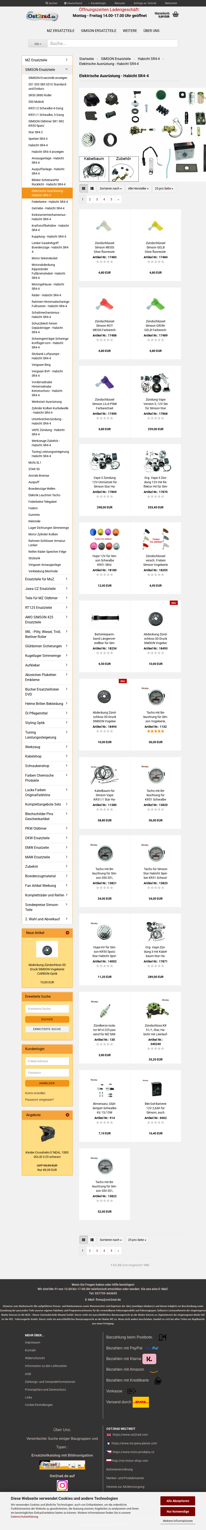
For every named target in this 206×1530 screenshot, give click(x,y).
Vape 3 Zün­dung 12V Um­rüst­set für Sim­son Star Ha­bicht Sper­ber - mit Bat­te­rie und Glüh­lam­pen (104, 482)
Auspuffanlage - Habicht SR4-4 (48, 171)
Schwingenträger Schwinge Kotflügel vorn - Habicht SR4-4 (50, 343)
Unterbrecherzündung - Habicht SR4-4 (47, 421)
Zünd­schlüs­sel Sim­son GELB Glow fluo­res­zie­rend (155, 247)
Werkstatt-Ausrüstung (47, 401)
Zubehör (31, 866)
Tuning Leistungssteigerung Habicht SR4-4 (50, 454)
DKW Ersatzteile (37, 838)
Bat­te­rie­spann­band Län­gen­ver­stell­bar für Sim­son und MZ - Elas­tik (104, 639)
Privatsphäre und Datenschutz (45, 1389)
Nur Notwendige (178, 1511)
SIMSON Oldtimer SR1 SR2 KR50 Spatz (46, 123)
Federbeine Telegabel (42, 501)
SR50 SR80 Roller (40, 95)
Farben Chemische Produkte (39, 777)
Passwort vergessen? (39, 1099)
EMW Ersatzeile (37, 848)
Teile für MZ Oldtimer (41, 598)
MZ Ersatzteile (60, 31)
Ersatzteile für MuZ (39, 579)
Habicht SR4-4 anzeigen (48, 151)
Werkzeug (32, 747)
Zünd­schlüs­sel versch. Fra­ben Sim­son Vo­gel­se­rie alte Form (155, 560)
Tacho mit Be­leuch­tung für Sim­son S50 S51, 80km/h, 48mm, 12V (104, 873)
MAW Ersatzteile (37, 857)
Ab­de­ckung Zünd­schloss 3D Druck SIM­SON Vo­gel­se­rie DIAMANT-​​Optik (104, 717)
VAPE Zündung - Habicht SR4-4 (48, 432)
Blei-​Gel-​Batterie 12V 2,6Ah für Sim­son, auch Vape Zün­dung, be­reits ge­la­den (155, 1108)
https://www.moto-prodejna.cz (133, 1452)
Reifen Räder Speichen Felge (47, 551)
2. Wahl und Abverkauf (42, 919)
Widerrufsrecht (35, 1358)
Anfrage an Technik (144, 3)
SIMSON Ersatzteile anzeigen (47, 78)
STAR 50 (34, 469)
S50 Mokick (36, 101)
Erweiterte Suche (47, 1029)
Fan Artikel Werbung (40, 886)
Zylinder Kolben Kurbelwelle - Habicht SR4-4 (50, 410)
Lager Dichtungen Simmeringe (48, 527)
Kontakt (30, 1350)
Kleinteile (34, 521)
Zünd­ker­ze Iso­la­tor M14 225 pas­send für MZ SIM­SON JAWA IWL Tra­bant (104, 1030)
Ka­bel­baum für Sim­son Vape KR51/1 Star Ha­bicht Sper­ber (105, 795)
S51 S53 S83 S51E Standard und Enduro (47, 86)
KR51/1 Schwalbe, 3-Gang (46, 115)
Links (28, 1397)
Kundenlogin (97, 3)
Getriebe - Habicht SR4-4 (48, 208)
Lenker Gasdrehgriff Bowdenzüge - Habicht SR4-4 (50, 247)
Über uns (151, 31)
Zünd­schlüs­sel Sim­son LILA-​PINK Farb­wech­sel (104, 404)
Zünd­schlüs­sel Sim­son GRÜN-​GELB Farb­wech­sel (155, 326)
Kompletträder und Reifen (44, 895)
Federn (33, 508)
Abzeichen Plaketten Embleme (40, 677)
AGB (28, 1374)
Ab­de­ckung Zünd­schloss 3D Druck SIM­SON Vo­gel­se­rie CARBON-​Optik (47, 969)
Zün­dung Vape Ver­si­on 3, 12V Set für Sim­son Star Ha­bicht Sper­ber (155, 404)
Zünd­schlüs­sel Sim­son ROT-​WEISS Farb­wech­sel (104, 326)
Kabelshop (33, 756)
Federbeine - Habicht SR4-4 (50, 201)
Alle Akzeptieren (177, 1501)
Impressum (32, 1342)
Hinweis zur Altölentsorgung (125, 1486)
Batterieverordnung (119, 1469)
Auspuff (33, 482)
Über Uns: (62, 1430)
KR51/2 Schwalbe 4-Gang (45, 108)
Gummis (34, 514)
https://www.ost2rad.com (130, 1434)
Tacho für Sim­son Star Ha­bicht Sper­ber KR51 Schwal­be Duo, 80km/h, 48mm (155, 873)
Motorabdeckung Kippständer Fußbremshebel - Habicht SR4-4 (48, 271)
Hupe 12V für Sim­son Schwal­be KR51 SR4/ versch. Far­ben (104, 560)
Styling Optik (35, 723)
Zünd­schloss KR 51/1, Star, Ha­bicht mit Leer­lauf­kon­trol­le (155, 1030)
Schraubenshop (37, 766)
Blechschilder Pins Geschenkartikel (39, 816)
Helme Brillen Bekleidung (44, 704)
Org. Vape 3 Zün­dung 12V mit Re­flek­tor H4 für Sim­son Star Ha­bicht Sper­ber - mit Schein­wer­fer (155, 482)
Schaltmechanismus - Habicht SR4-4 (46, 315)
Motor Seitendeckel (44, 258)
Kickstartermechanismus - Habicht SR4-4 (49, 217)
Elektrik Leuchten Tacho (44, 495)
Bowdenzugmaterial (40, 876)
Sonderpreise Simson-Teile (42, 907)
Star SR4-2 (35, 132)
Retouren (118, 3)
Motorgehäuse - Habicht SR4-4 (48, 286)
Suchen (52, 3)
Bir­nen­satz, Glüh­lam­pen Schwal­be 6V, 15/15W (104, 1108)
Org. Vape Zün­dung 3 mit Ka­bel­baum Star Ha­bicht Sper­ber (155, 952)
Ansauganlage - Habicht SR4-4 (48, 160)
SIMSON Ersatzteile (98, 31)
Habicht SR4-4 (38, 145)
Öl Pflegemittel (36, 713)
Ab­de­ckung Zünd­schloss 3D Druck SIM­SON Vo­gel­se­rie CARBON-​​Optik (155, 639)
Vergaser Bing (41, 364)
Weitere (130, 31)
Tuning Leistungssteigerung (40, 734)
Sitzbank (34, 558)
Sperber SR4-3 (38, 138)
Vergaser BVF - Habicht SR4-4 (47, 373)
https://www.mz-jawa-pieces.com (134, 1443)
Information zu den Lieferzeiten (46, 1366)
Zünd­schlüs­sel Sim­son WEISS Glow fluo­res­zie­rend (104, 247)
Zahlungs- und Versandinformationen (50, 1381)
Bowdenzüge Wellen (41, 488)
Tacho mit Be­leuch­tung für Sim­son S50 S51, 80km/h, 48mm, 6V (104, 1186)
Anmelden (47, 1083)
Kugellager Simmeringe (43, 656)
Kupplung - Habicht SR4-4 (49, 236)
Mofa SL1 (34, 462)
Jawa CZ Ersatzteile (40, 589)
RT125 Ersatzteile (38, 608)
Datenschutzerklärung (24, 1516)
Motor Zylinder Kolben (43, 534)
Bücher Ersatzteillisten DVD (42, 691)
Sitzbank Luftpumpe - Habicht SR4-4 (46, 356)
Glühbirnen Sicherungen (43, 646)
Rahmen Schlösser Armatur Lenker (46, 543)
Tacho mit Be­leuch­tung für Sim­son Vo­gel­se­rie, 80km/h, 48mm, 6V (155, 717)
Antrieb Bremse (38, 475)
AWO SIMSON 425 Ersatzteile (39, 619)
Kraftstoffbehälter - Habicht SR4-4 (50, 228)
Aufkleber (32, 665)
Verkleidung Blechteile (43, 571)
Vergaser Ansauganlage (44, 564)
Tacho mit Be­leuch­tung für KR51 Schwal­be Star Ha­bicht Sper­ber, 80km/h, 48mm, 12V (155, 795)
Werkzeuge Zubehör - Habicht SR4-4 (46, 443)
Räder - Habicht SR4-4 (46, 295)
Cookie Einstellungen (39, 1405)
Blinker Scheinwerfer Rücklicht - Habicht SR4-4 (49, 182)
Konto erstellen (35, 1093)
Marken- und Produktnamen (125, 1478)
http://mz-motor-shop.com (130, 1460)
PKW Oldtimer (35, 828)
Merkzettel (170, 3)
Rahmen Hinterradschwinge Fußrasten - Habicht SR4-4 (50, 304)
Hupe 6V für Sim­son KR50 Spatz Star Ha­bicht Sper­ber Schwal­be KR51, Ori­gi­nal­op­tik (104, 952)
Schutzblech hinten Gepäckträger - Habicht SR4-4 (47, 328)
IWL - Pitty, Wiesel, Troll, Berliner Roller (43, 634)
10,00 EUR (47, 982)
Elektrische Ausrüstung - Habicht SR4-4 (48, 193)
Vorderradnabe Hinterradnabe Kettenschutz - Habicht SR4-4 (47, 388)
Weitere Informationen (178, 1521)
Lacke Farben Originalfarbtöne (37, 792)
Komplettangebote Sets (43, 804)
